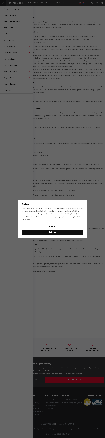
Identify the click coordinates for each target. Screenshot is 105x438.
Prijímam (52, 232)
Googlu (40, 214)
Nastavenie (52, 226)
